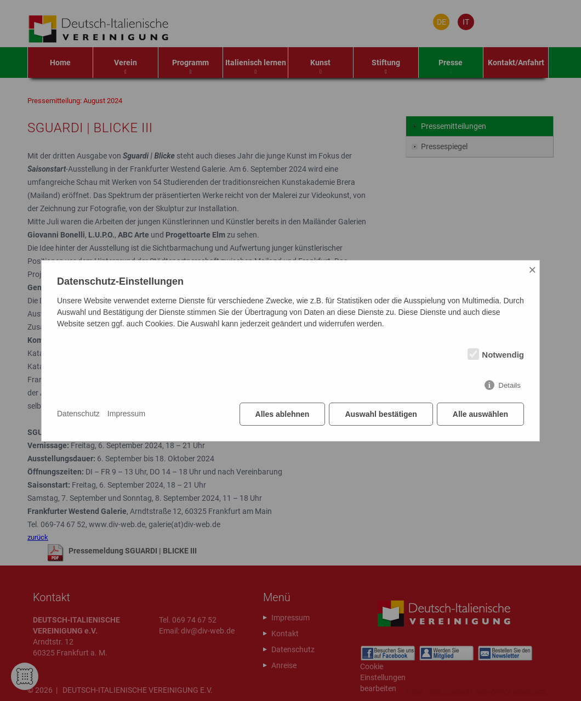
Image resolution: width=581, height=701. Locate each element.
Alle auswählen (480, 414)
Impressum (126, 413)
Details (509, 385)
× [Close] (532, 269)
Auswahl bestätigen (381, 414)
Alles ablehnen (282, 414)
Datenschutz (78, 413)
